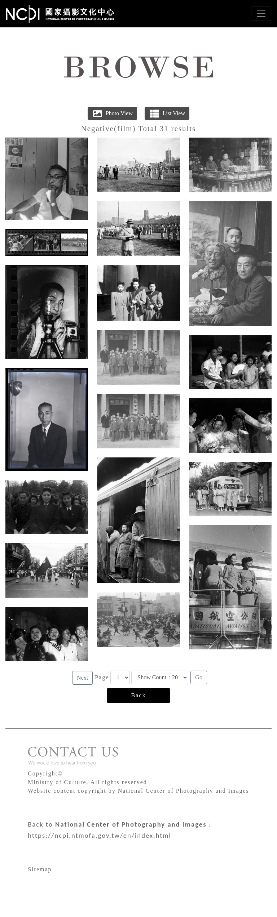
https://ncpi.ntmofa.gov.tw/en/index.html (99, 835)
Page (102, 677)
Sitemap (40, 869)
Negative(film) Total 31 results (138, 128)
